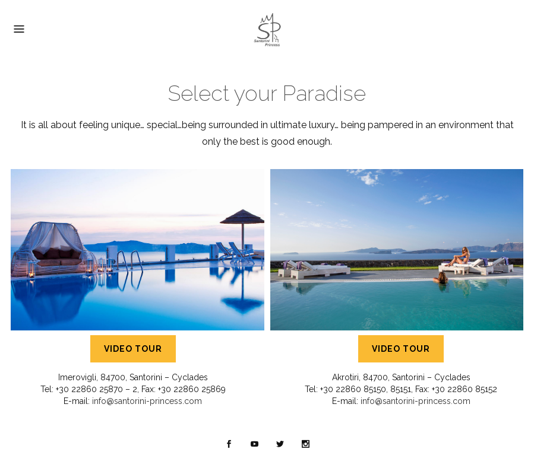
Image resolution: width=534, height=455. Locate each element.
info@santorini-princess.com (147, 401)
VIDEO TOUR (133, 349)
